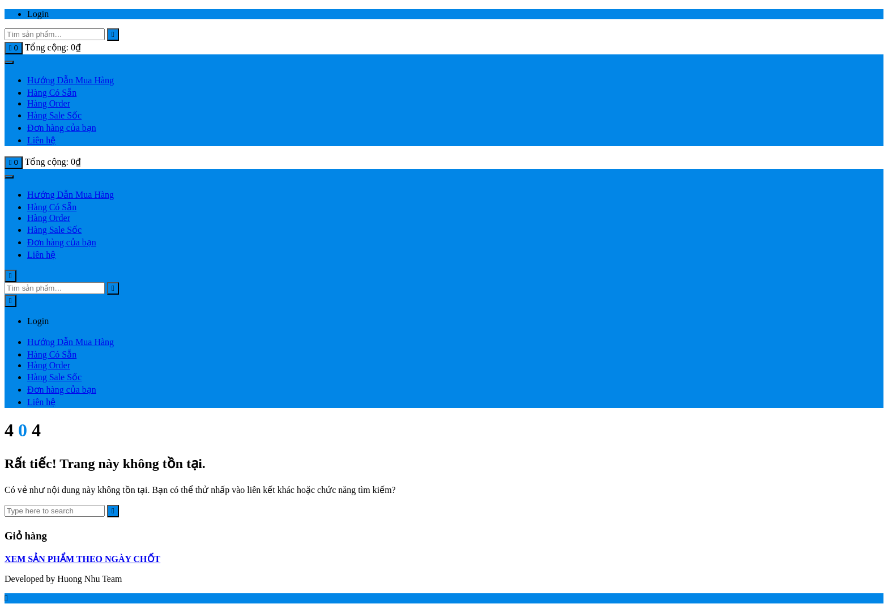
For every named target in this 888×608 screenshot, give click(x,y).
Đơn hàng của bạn (61, 128)
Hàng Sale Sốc (54, 115)
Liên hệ (41, 140)
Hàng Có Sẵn (51, 92)
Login (38, 14)
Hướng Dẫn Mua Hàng (70, 80)
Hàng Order (48, 103)
